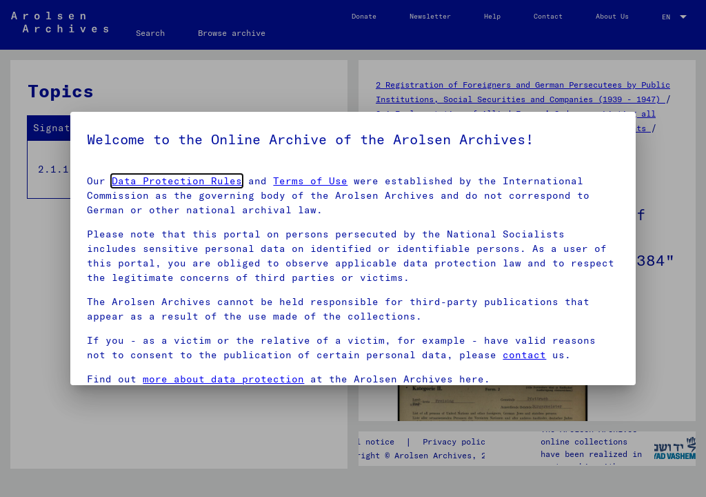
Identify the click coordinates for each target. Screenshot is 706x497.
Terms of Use (310, 181)
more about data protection (223, 379)
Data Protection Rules (177, 181)
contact (524, 355)
